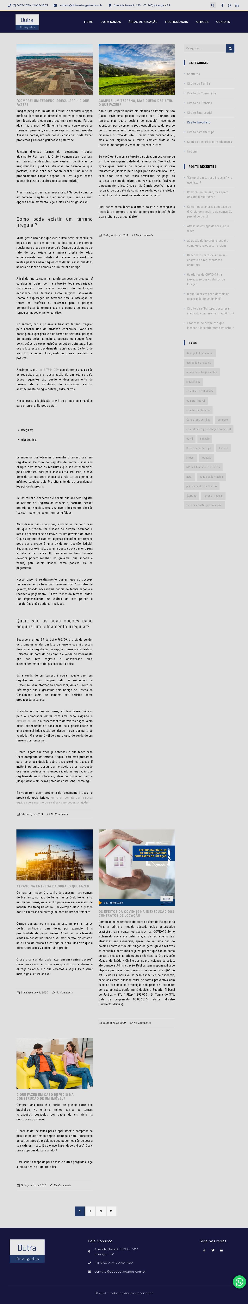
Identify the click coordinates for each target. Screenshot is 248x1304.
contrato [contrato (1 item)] (223, 419)
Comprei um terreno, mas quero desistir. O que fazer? (136, 103)
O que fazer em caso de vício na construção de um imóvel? (45, 1096)
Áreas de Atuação (143, 22)
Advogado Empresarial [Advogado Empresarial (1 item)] (199, 353)
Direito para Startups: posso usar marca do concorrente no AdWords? (210, 311)
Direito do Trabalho (199, 103)
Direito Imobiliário (198, 122)
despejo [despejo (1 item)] (205, 438)
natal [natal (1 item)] (189, 476)
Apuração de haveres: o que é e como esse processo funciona (207, 243)
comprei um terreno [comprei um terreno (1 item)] (198, 410)
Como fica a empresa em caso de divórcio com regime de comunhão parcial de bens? (209, 211)
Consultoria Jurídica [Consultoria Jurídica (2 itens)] (198, 419)
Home (88, 22)
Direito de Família (198, 83)
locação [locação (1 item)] (206, 457)
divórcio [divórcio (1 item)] (223, 448)
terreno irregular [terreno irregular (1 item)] (213, 495)
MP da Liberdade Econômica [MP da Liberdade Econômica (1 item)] (203, 467)
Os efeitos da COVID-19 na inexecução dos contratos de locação (136, 913)
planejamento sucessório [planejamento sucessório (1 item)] (201, 486)
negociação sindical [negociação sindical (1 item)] (212, 476)
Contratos (193, 74)
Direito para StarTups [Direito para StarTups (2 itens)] (198, 448)
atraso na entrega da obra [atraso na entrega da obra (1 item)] (201, 372)
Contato (223, 22)
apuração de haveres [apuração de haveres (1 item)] (198, 362)
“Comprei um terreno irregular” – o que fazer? (52, 103)
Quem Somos (111, 22)
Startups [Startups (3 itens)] (191, 495)
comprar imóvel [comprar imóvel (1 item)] (195, 400)
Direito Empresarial (199, 113)
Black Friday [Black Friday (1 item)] (193, 381)
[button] (213, 5)
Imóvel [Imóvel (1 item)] (190, 457)
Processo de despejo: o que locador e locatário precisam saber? (210, 325)
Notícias (192, 151)
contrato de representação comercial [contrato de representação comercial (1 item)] (208, 429)
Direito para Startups (200, 132)
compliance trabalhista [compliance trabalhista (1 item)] (200, 391)
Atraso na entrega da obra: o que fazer (52, 886)
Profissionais (176, 22)
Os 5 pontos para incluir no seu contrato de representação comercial (207, 260)
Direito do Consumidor (201, 93)
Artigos (202, 22)
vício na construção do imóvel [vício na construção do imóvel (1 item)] (204, 505)
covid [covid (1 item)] (189, 438)
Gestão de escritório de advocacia (209, 142)
